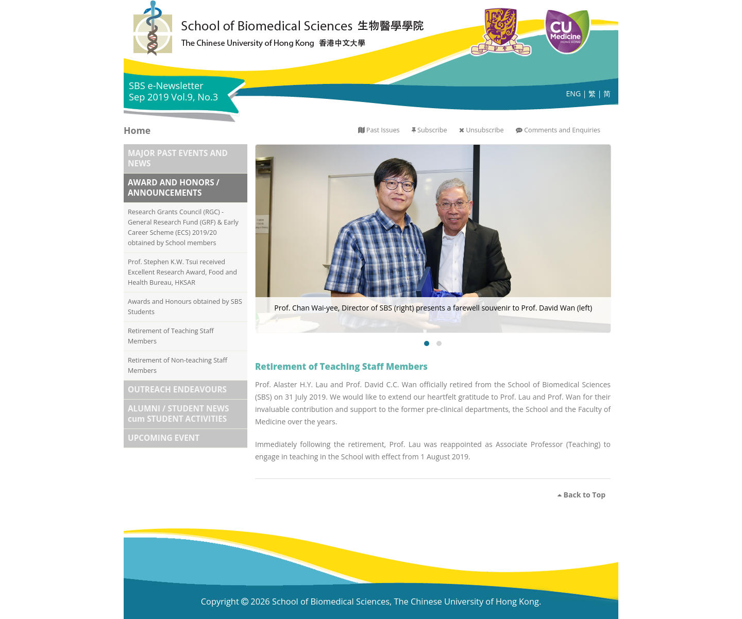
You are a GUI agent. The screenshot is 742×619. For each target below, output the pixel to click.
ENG (573, 93)
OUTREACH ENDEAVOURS (177, 389)
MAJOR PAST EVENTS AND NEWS (178, 158)
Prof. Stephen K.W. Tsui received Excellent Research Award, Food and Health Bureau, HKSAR (182, 272)
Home (137, 130)
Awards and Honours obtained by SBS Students (185, 306)
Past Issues (383, 130)
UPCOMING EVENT (163, 438)
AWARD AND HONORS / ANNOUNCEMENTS (174, 187)
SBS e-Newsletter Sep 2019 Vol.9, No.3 (173, 91)
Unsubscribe (484, 130)
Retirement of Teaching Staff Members (171, 336)
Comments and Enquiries (562, 130)
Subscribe (432, 130)
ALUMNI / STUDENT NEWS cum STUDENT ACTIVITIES (178, 413)
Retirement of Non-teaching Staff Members (177, 365)
